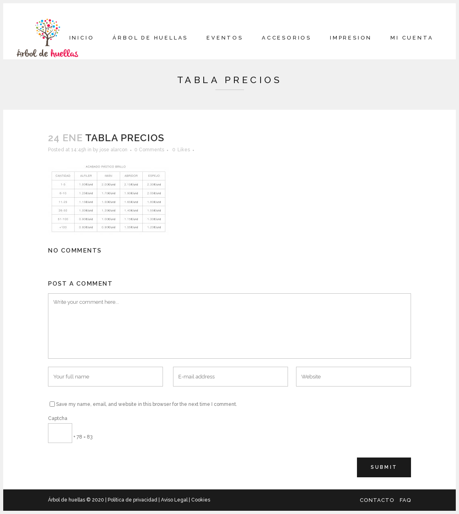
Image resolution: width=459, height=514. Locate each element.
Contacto (377, 500)
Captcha (57, 418)
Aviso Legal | (175, 500)
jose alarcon (113, 150)
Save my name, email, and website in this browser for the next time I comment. (146, 404)
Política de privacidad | (134, 500)
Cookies (200, 500)
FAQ (405, 500)
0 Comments (149, 150)
